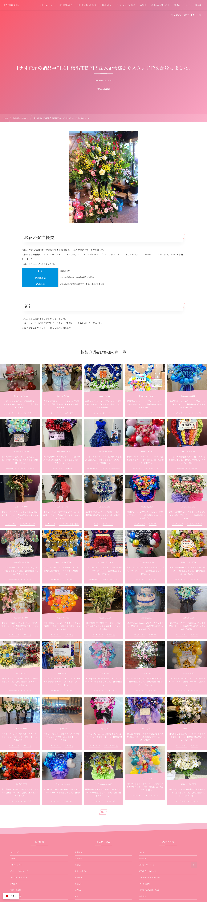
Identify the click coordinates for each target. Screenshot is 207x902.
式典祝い (78, 890)
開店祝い (78, 852)
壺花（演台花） (16, 890)
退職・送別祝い (81, 871)
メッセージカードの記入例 (149, 877)
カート (141, 852)
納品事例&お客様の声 (147, 871)
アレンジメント (16, 865)
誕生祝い (78, 884)
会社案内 (142, 896)
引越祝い (78, 858)
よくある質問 (144, 884)
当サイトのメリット (147, 865)
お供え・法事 (15, 896)
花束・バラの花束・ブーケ (20, 871)
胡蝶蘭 (13, 858)
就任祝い (78, 865)
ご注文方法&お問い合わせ (149, 890)
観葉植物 (13, 884)
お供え (77, 896)
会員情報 (142, 858)
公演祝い (78, 877)
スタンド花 (14, 852)
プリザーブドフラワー (18, 877)
